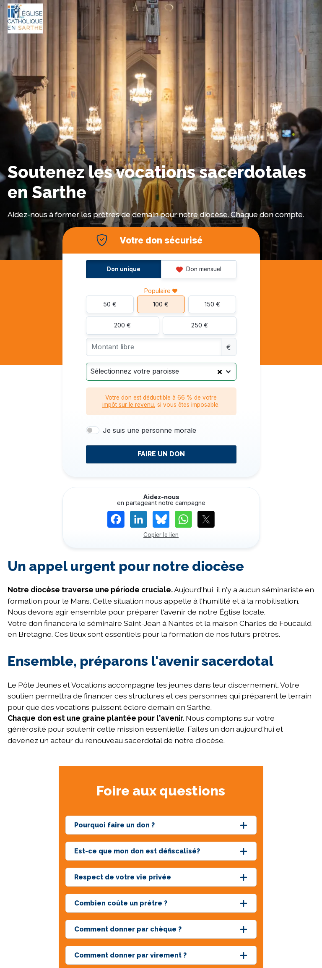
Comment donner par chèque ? (128, 929)
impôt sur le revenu (128, 404)
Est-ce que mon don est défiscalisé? (137, 851)
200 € (122, 325)
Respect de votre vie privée (122, 877)
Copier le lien (161, 534)
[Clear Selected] (220, 371)
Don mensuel (198, 269)
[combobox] (161, 372)
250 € (199, 325)
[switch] (92, 430)
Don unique (123, 269)
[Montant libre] (153, 347)
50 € (110, 304)
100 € (161, 304)
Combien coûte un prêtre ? (120, 903)
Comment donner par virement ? (130, 955)
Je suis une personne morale (149, 430)
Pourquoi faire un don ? (114, 825)
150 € (212, 304)
